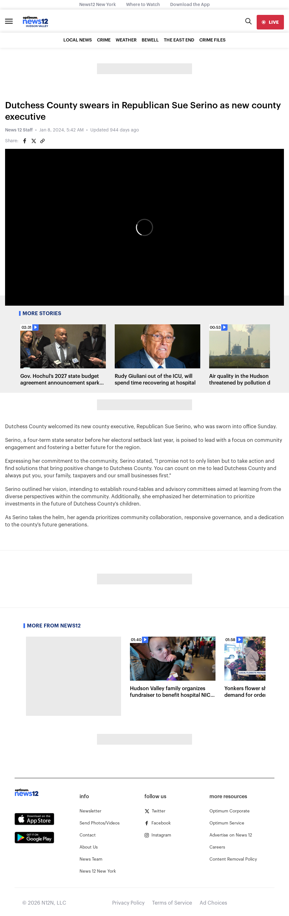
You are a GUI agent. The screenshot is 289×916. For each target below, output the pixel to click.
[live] (270, 22)
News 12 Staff (19, 130)
